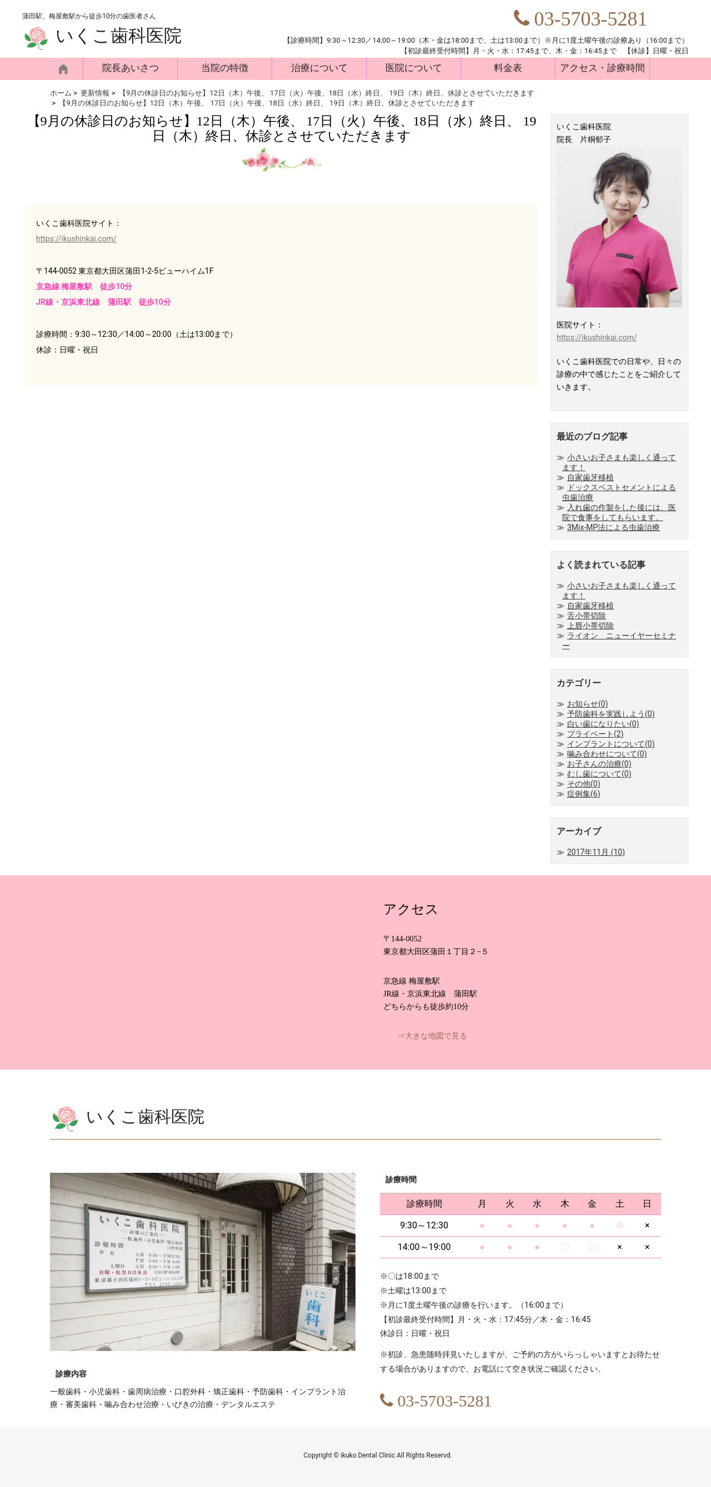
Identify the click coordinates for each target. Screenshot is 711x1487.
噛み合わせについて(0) (607, 753)
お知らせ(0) (587, 703)
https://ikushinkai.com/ (76, 238)
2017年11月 (596, 852)
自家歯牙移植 (590, 477)
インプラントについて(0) (611, 743)
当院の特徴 (224, 68)
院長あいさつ (130, 68)
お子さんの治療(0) (599, 763)
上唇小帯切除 (590, 625)
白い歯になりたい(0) (603, 723)
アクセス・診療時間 (602, 68)
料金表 (508, 68)
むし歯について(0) (599, 773)
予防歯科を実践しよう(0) (611, 713)
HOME (66, 69)
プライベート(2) (595, 733)
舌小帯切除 (586, 615)
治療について (319, 68)
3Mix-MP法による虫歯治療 (613, 527)
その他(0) (583, 783)
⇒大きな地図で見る (432, 1036)
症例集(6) (583, 793)
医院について (413, 68)
